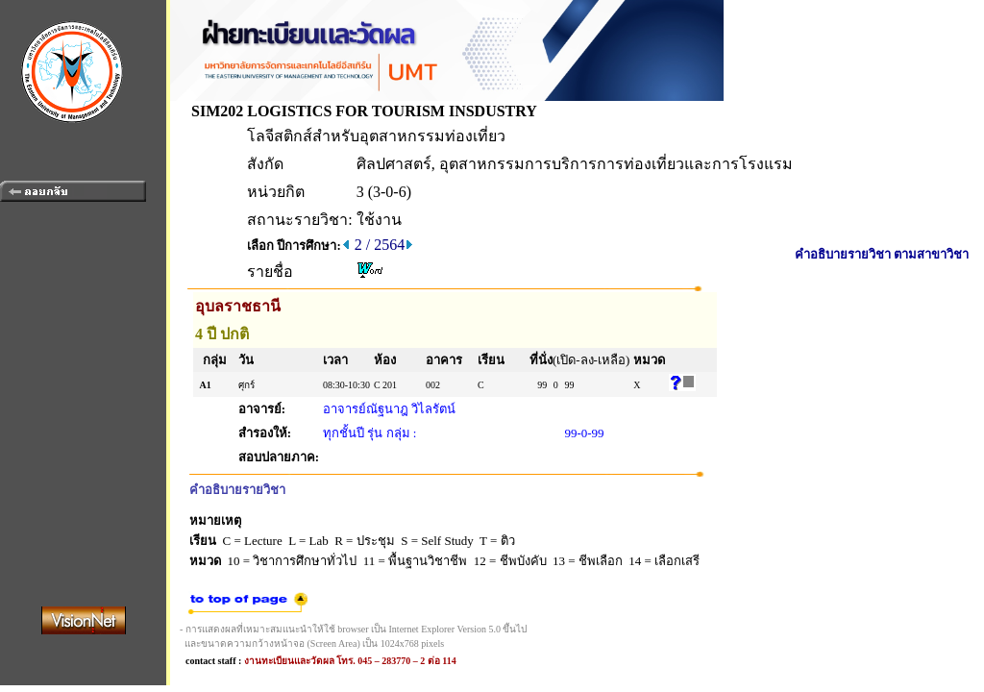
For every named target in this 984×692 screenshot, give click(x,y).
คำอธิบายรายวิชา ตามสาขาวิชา (882, 254)
